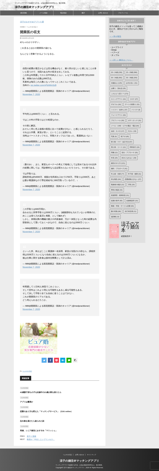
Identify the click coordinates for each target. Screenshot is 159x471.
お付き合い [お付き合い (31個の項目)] (131, 83)
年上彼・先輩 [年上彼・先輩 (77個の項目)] (117, 174)
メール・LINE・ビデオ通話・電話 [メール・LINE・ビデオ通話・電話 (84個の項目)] (125, 126)
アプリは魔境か (26, 402)
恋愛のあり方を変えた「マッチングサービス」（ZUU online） (46, 411)
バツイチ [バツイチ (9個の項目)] (135, 110)
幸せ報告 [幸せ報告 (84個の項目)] (116, 179)
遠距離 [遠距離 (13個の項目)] (115, 217)
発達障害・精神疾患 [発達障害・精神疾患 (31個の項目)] (120, 195)
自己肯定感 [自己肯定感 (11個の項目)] (130, 211)
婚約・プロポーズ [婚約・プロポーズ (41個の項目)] (119, 168)
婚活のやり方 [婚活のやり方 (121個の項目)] (118, 163)
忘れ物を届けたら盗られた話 (32, 421)
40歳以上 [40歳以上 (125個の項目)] (116, 83)
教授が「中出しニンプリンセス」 (41, 439)
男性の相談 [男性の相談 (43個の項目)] (116, 190)
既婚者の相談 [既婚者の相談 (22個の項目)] (117, 185)
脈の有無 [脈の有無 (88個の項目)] (116, 211)
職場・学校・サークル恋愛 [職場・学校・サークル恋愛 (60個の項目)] (122, 206)
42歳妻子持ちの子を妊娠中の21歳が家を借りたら (40, 392)
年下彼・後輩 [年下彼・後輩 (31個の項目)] (134, 174)
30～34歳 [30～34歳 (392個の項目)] (116, 78)
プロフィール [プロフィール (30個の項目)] (117, 120)
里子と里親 (31, 436)
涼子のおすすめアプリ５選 (32, 22)
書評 (83, 13)
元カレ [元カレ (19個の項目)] (132, 131)
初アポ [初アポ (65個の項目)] (125, 136)
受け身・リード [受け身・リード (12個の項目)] (118, 147)
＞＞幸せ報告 (115, 36)
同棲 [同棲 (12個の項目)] (114, 152)
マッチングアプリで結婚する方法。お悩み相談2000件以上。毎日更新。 (80, 465)
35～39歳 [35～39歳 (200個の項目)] (131, 78)
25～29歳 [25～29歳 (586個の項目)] (131, 72)
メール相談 (43, 13)
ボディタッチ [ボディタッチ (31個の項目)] (134, 120)
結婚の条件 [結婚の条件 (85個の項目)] (116, 201)
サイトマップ (91, 455)
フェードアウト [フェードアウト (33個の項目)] (118, 115)
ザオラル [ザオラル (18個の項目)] (116, 104)
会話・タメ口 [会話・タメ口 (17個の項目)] (117, 131)
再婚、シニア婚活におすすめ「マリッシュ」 (38, 430)
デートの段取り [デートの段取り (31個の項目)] (132, 104)
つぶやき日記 (27, 371)
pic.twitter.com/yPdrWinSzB (43, 85)
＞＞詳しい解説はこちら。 (121, 60)
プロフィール (123, 13)
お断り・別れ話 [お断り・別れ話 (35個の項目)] (118, 88)
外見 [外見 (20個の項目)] (114, 158)
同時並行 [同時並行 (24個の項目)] (134, 147)
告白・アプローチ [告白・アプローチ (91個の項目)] (130, 152)
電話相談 (63, 13)
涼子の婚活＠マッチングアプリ (34, 7)
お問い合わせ (103, 13)
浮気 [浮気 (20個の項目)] (131, 185)
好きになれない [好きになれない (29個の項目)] (129, 158)
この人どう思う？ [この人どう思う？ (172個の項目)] (119, 94)
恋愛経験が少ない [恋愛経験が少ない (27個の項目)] (133, 179)
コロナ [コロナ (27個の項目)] (134, 99)
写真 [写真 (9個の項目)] (114, 136)
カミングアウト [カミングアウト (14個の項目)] (118, 99)
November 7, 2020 (31, 94)
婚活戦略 (23, 13)
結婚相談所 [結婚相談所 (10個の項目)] (132, 201)
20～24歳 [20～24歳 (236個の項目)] (116, 72)
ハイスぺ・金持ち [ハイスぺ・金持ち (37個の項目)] (119, 110)
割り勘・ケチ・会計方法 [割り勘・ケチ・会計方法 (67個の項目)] (121, 142)
